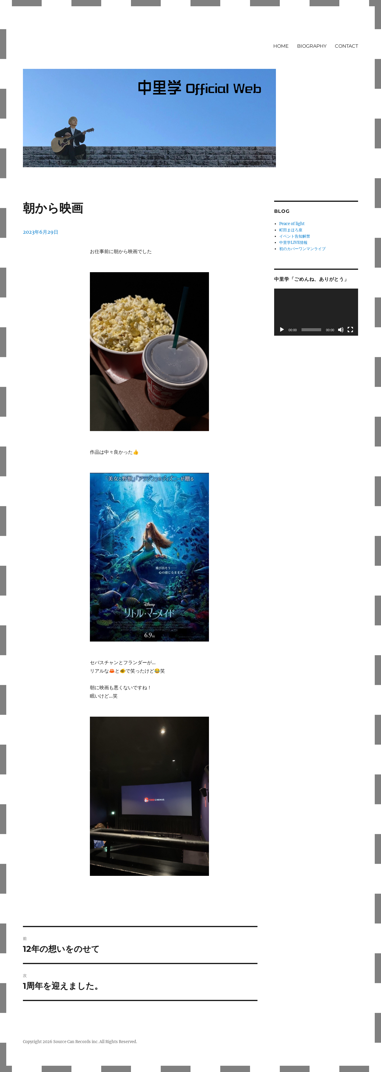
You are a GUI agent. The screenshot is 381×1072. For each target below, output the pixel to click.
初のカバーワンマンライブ (302, 248)
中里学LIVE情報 (293, 242)
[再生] (282, 330)
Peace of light (292, 223)
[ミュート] (341, 330)
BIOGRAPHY (312, 46)
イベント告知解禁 (294, 236)
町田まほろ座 (290, 230)
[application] (316, 312)
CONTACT (346, 46)
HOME (281, 46)
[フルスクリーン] (350, 330)
